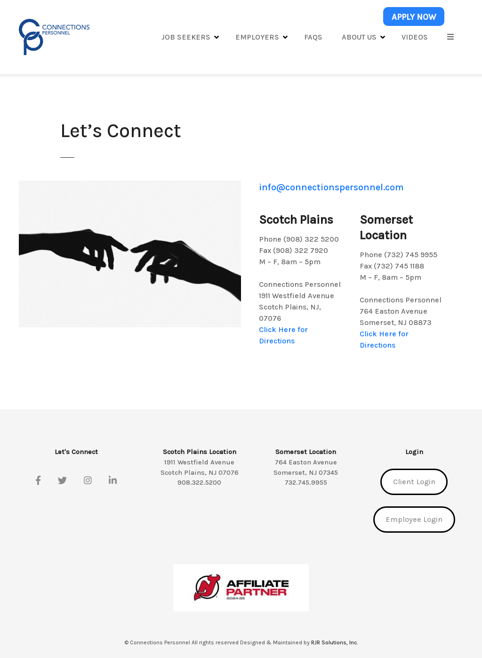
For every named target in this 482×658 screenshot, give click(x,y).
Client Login (414, 481)
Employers (257, 36)
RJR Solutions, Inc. (334, 642)
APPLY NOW (414, 17)
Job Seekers (185, 36)
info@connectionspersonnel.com (331, 187)
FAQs (313, 36)
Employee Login (414, 519)
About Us (359, 36)
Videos (415, 36)
